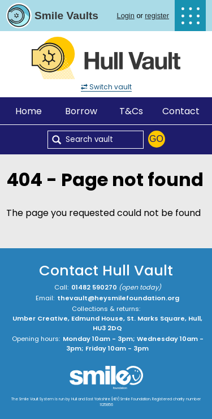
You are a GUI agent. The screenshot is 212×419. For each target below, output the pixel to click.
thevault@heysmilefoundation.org (118, 298)
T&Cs (131, 111)
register (157, 15)
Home (28, 111)
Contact (181, 111)
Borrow (81, 111)
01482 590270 (94, 287)
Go (156, 139)
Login (126, 15)
